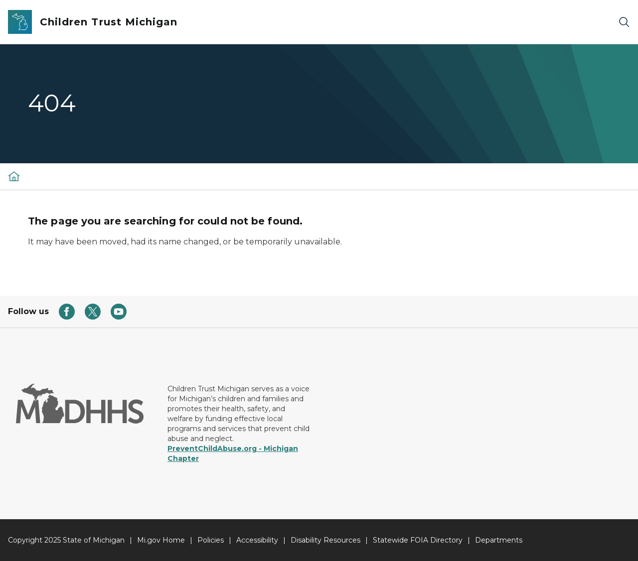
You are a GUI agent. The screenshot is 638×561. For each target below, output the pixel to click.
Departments (498, 540)
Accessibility (257, 540)
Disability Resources (325, 540)
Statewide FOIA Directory (418, 540)
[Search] (624, 22)
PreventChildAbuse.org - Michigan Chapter (232, 453)
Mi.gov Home (161, 540)
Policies (210, 540)
